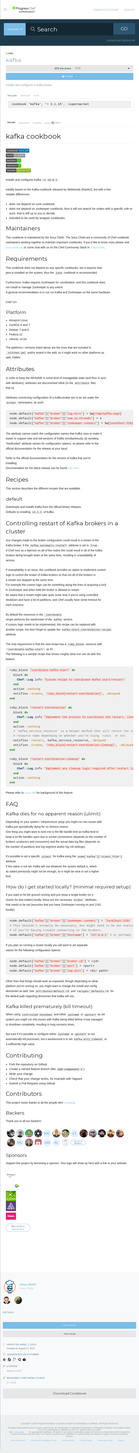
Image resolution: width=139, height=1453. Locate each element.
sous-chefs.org (14, 247)
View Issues (70, 1337)
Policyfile (12, 95)
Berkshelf (25, 95)
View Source (69, 1328)
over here (73, 468)
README (11, 123)
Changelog (37, 123)
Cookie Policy (86, 1444)
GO (124, 29)
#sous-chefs (97, 247)
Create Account (105, 9)
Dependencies (24, 123)
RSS (9, 53)
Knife (36, 95)
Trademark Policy (105, 1444)
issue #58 (30, 795)
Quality (52, 122)
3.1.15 (67, 68)
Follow (70, 76)
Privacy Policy (68, 1444)
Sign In (129, 9)
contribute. (70, 1106)
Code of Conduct (17, 1444)
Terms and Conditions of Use (43, 1444)
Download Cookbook (69, 1397)
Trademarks (19, 1436)
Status (121, 1444)
